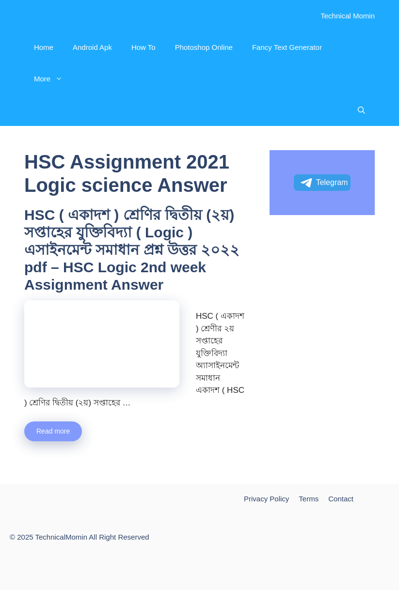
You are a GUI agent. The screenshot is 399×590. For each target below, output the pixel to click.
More (53, 78)
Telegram (323, 183)
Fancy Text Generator (287, 47)
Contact (340, 499)
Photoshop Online (204, 47)
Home (43, 47)
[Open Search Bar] (361, 110)
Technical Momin (347, 16)
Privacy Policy (266, 499)
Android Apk (92, 47)
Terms (309, 499)
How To (143, 47)
